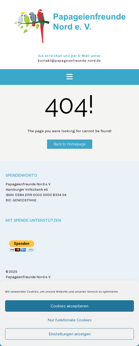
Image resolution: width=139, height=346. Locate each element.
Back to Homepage (70, 144)
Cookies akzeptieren (69, 306)
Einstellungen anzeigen (70, 334)
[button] (69, 77)
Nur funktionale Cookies (70, 320)
